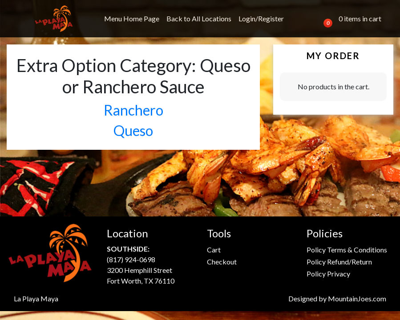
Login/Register (261, 18)
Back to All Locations (198, 18)
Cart (214, 249)
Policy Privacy (328, 273)
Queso (133, 130)
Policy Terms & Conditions (347, 249)
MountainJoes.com (357, 298)
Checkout (222, 261)
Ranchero (133, 110)
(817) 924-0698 (131, 259)
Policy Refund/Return (339, 261)
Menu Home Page (131, 18)
